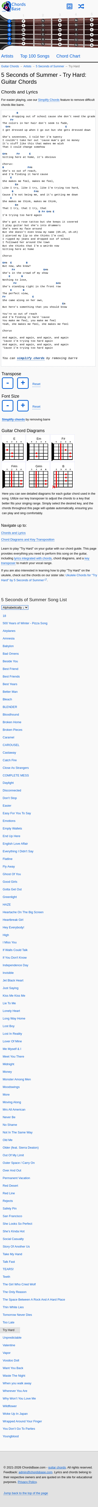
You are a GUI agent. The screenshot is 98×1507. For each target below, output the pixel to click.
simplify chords (30, 358)
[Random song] (81, 6)
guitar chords (57, 1467)
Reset (36, 384)
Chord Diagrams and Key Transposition (27, 539)
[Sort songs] (14, 607)
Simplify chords (13, 419)
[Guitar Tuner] (69, 6)
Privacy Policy (27, 1482)
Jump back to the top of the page (26, 1493)
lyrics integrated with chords (33, 558)
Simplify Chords (49, 100)
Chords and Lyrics (13, 533)
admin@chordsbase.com (35, 1472)
